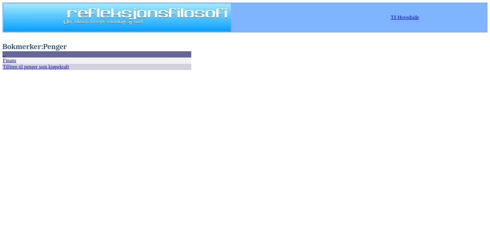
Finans (9, 60)
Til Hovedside (405, 17)
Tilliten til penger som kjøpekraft (36, 66)
